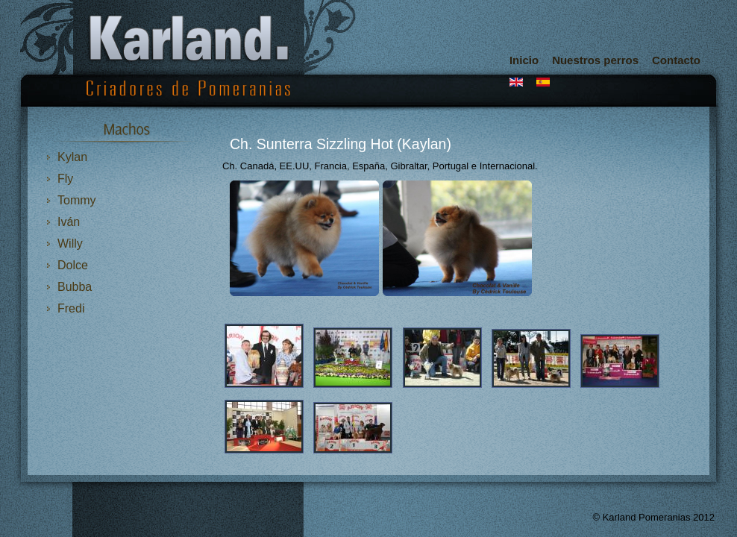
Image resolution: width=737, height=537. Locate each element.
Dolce (72, 265)
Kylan (72, 157)
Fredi (70, 308)
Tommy (76, 200)
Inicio (524, 60)
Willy (70, 243)
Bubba (74, 286)
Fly (65, 178)
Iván (68, 222)
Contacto (676, 60)
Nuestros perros (595, 60)
